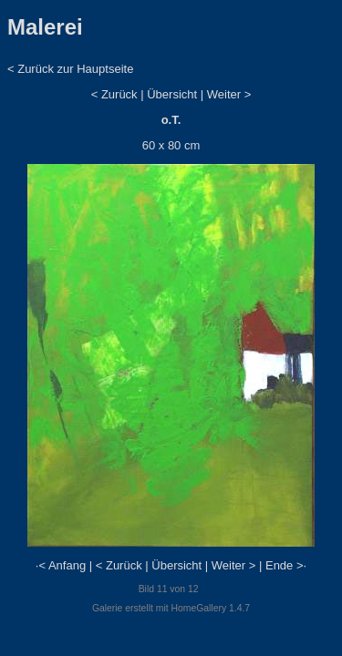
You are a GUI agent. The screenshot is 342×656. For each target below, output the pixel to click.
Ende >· (285, 565)
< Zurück (114, 94)
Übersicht (172, 94)
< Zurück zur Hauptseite (70, 69)
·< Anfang (61, 565)
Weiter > (229, 94)
